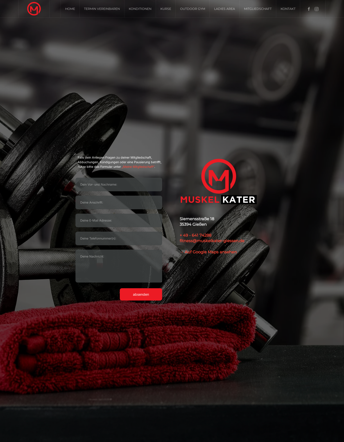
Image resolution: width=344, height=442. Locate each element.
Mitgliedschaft (258, 9)
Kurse (165, 9)
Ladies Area (224, 9)
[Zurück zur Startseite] (34, 9)
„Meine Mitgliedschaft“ (137, 166)
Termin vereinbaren (102, 9)
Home (70, 9)
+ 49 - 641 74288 (195, 235)
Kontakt (288, 9)
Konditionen (140, 9)
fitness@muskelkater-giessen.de (212, 240)
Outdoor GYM (192, 9)
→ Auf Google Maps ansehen (208, 252)
